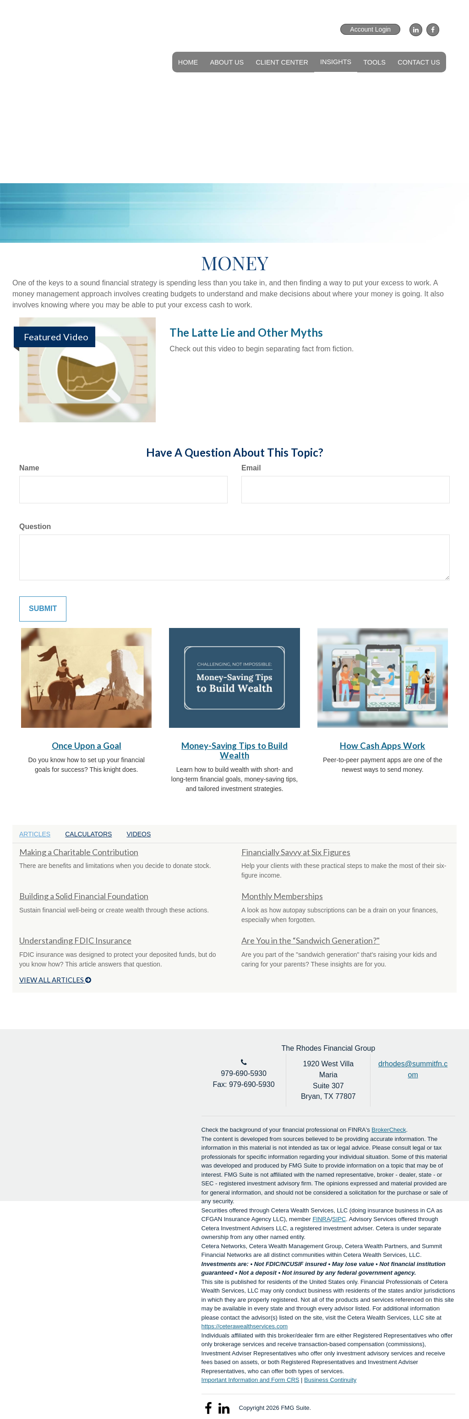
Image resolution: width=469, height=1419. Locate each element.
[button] (228, 62)
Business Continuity (330, 1379)
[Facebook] (431, 29)
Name (29, 468)
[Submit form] (42, 609)
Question (35, 526)
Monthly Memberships (282, 896)
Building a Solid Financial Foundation (83, 896)
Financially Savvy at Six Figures (295, 852)
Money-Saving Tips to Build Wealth (234, 750)
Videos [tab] (138, 834)
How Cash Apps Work (382, 746)
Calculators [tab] (88, 834)
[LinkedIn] (414, 29)
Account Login (370, 29)
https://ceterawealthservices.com (245, 1326)
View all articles (55, 980)
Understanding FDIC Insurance (75, 940)
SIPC (339, 1219)
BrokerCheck (388, 1129)
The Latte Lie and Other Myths (246, 332)
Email (251, 468)
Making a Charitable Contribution (78, 852)
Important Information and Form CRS (251, 1379)
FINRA (321, 1219)
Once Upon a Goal (86, 746)
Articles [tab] (34, 834)
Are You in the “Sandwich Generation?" (310, 940)
